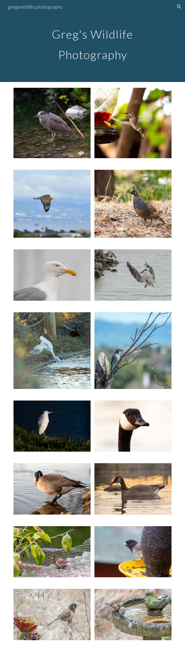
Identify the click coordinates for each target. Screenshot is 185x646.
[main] (92, 41)
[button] (179, 7)
